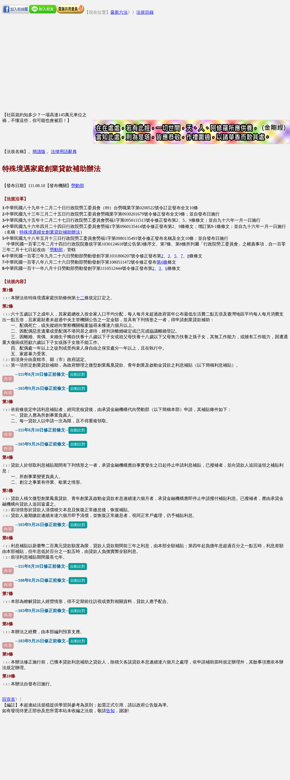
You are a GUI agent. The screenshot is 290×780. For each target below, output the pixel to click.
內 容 (8, 379)
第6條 (162, 262)
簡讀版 (38, 151)
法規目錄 (145, 12)
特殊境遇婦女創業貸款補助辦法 (49, 232)
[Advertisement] (151, 57)
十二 (80, 298)
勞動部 (77, 185)
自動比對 (77, 374)
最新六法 (119, 12)
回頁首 (8, 699)
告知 (110, 710)
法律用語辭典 (64, 151)
